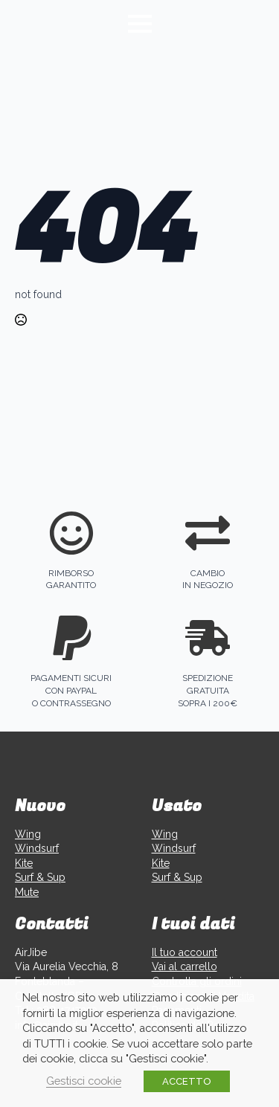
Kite (24, 863)
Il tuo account (184, 952)
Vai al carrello (184, 966)
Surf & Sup (40, 877)
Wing (28, 834)
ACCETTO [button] (186, 1081)
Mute (27, 892)
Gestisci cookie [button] (83, 1080)
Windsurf (37, 848)
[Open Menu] (140, 24)
